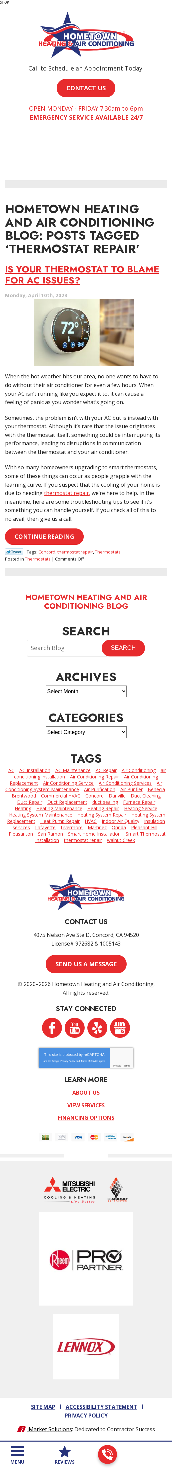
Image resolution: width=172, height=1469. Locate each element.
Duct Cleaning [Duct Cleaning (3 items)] (146, 795)
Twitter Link (14, 551)
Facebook (52, 1028)
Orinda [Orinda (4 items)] (119, 827)
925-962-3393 (107, 1455)
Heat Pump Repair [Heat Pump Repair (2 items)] (60, 821)
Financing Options (86, 1117)
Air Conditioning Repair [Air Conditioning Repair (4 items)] (94, 776)
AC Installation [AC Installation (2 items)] (34, 770)
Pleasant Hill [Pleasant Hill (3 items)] (144, 827)
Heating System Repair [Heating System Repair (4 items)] (101, 815)
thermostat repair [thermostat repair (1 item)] (83, 840)
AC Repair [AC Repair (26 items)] (106, 770)
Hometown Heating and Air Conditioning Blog (86, 602)
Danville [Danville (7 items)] (117, 795)
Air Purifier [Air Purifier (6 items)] (131, 789)
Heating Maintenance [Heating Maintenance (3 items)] (59, 808)
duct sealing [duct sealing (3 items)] (105, 802)
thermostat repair (75, 552)
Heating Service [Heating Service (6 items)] (140, 808)
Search (123, 647)
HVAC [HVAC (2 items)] (91, 821)
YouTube (75, 1028)
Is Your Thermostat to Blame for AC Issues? (82, 274)
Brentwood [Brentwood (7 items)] (24, 795)
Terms (127, 1066)
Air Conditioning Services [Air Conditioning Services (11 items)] (125, 783)
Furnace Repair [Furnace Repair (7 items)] (139, 802)
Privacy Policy (67, 1061)
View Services (86, 1105)
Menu (17, 1462)
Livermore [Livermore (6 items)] (72, 827)
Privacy (117, 1066)
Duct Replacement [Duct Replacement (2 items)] (67, 802)
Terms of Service (89, 1061)
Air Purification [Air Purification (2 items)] (99, 789)
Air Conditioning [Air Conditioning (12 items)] (139, 770)
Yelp (97, 1028)
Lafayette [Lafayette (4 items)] (45, 827)
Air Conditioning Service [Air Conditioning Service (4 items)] (68, 783)
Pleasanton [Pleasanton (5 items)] (21, 834)
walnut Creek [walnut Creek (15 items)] (121, 840)
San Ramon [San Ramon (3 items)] (50, 834)
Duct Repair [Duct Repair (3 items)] (29, 802)
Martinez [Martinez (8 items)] (97, 827)
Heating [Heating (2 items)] (23, 808)
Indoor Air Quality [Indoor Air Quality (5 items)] (120, 821)
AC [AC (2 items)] (11, 770)
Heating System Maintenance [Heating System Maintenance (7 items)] (40, 815)
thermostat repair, (67, 493)
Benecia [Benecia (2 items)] (156, 789)
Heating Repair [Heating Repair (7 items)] (103, 808)
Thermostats (108, 552)
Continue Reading (44, 536)
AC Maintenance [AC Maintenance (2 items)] (73, 770)
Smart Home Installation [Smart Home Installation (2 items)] (94, 834)
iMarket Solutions (49, 1429)
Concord (46, 552)
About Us (86, 1092)
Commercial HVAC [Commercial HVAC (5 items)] (60, 795)
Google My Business (120, 1028)
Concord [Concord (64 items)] (94, 795)
